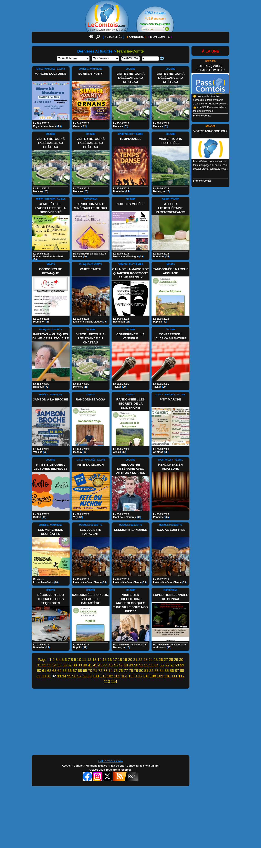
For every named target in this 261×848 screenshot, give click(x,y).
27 (166, 660)
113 (107, 682)
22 (140, 660)
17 (115, 660)
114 (114, 682)
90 (44, 676)
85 (167, 671)
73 (105, 671)
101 (103, 676)
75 (116, 671)
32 (44, 665)
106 (139, 676)
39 (80, 665)
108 (153, 676)
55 (161, 665)
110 (167, 676)
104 (124, 676)
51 (141, 665)
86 (172, 671)
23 (145, 660)
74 (110, 671)
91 (49, 676)
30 (181, 660)
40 (85, 665)
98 (84, 676)
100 (96, 676)
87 (177, 671)
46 (116, 665)
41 (90, 665)
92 (54, 676)
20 (130, 660)
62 (49, 671)
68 (80, 671)
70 (90, 671)
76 (121, 671)
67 (75, 671)
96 (74, 676)
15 (105, 660)
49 (131, 665)
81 (146, 671)
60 (39, 671)
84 (161, 671)
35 (60, 665)
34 (54, 665)
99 (89, 676)
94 (64, 676)
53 (151, 665)
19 (125, 660)
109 (160, 676)
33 (49, 665)
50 (136, 665)
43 (100, 665)
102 (110, 676)
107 (146, 676)
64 (60, 671)
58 (177, 665)
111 (174, 676)
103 (117, 676)
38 (75, 665)
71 (95, 671)
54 (156, 665)
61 (44, 671)
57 (172, 665)
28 (171, 660)
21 (135, 660)
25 (156, 660)
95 (69, 676)
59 (182, 665)
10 (79, 660)
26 (161, 660)
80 (141, 671)
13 (94, 660)
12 (89, 660)
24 (150, 660)
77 (126, 671)
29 (176, 660)
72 (100, 671)
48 (126, 665)
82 (151, 671)
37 (70, 665)
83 (156, 671)
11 (84, 660)
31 (39, 665)
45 (110, 665)
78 (131, 671)
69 (85, 671)
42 (95, 665)
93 (59, 676)
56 (167, 665)
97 (79, 676)
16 (110, 660)
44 (105, 665)
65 (65, 671)
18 (120, 660)
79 (136, 671)
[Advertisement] (130, 722)
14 (99, 660)
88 (182, 671)
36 (65, 665)
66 (70, 671)
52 (146, 665)
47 (121, 665)
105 (131, 676)
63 (54, 671)
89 (38, 676)
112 (181, 676)
